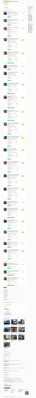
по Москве (9, 2)
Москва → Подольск (30, 19)
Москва (4, 70)
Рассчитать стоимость (13, 389)
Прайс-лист (12, 392)
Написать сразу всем (30, 9)
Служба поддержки (20, 391)
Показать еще (5, 287)
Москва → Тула (29, 30)
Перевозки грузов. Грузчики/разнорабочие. (13, 136)
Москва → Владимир (30, 28)
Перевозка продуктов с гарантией (11, 201)
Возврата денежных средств (20, 390)
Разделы (12, 390)
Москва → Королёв (30, 15)
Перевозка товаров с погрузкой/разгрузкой (13, 161)
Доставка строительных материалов (12, 65)
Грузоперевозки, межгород (10, 263)
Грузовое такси (5, 356)
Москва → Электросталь (30, 20)
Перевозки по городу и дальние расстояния (13, 270)
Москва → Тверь (29, 24)
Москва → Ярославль (30, 26)
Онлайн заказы (12, 391)
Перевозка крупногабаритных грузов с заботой (12, 242)
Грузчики (4, 355)
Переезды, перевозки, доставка (11, 148)
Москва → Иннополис (6, 291)
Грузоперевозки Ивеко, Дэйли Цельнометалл (11, 96)
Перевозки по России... (6, 299)
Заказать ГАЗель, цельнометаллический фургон (12, 27)
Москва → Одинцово (30, 17)
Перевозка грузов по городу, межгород (12, 208)
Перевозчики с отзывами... (6, 372)
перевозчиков (11, 315)
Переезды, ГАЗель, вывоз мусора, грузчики (13, 174)
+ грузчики (6, 308)
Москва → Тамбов (30, 31)
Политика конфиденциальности (21, 389)
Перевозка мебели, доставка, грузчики (12, 19)
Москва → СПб (29, 23)
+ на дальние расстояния (7, 309)
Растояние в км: (6, 4)
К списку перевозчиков (6, 389)
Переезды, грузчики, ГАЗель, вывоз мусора (13, 38)
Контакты (5, 391)
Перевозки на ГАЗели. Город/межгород (12, 277)
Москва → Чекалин (5, 290)
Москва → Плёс (5, 297)
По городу (29, 11)
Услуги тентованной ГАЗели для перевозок (13, 249)
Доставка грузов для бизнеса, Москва (12, 230)
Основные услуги (9, 15)
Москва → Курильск (5, 296)
